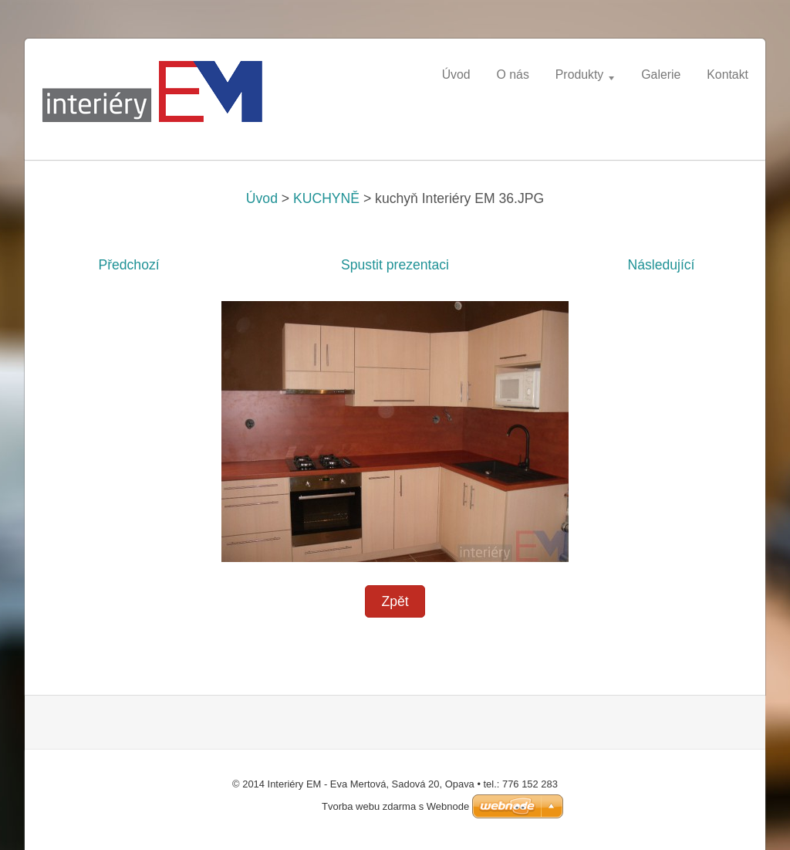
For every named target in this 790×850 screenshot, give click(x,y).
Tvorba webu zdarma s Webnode (395, 806)
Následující (660, 265)
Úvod (262, 198)
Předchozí (128, 265)
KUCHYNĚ (326, 198)
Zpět (394, 601)
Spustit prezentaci (395, 265)
